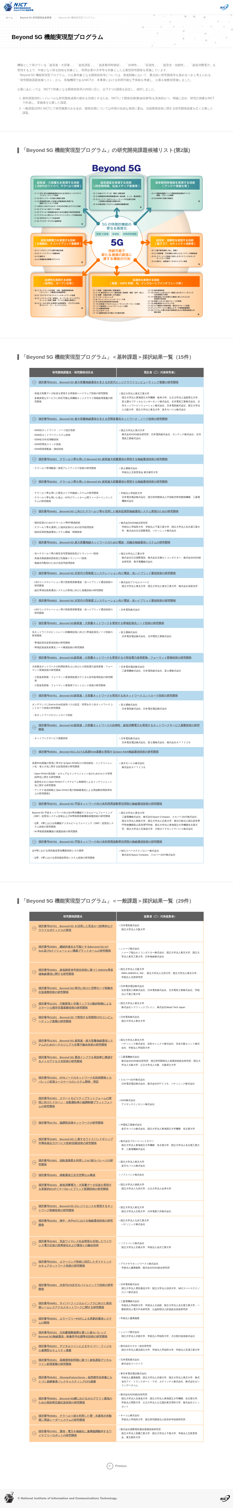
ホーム (9, 17)
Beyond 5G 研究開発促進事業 (36, 17)
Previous (116, 1466)
